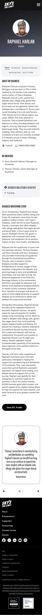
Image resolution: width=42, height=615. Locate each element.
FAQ (3, 551)
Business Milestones (29, 68)
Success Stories (9, 530)
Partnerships (7, 525)
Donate (5, 534)
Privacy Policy (7, 559)
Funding (5, 567)
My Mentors (15, 68)
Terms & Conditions (10, 555)
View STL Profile (14, 407)
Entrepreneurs (8, 516)
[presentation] (4, 491)
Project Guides (8, 575)
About (7, 68)
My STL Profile (28, 72)
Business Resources (10, 571)
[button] (19, 491)
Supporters (7, 520)
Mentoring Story (15, 72)
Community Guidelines (11, 563)
